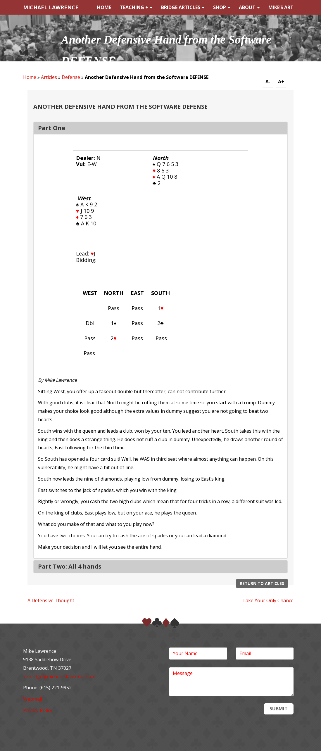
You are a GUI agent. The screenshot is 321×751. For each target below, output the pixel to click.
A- (267, 81)
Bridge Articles (182, 7)
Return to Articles (262, 583)
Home (104, 7)
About (249, 7)
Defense (71, 77)
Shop (221, 7)
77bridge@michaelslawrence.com (59, 676)
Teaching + (136, 7)
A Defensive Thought (50, 600)
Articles (49, 77)
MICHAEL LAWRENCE (50, 7)
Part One (51, 128)
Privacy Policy (37, 710)
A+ (281, 81)
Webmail (32, 699)
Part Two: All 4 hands (69, 566)
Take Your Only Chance (268, 600)
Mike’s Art (281, 7)
